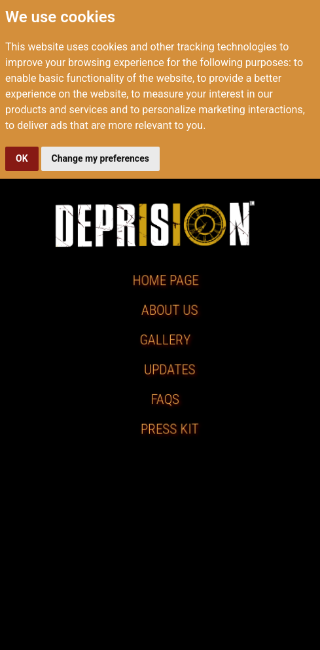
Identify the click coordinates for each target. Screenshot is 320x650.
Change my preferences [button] (100, 158)
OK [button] (22, 158)
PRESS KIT (170, 429)
